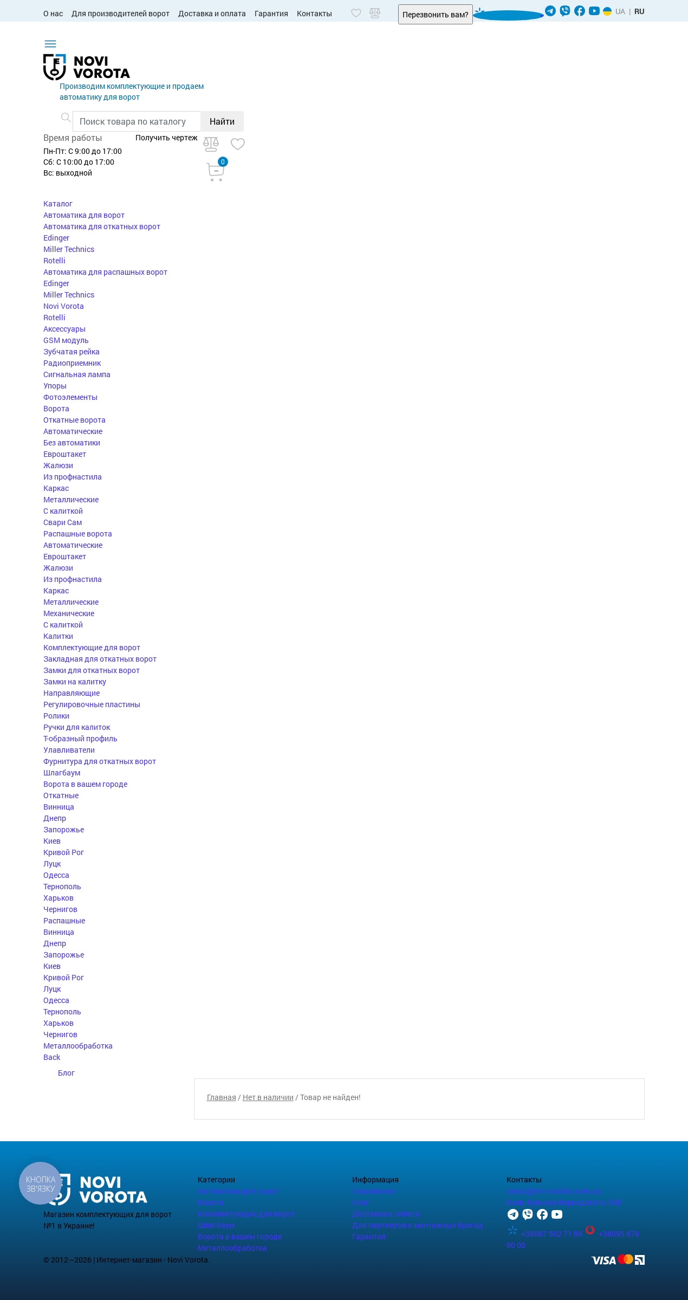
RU (639, 11)
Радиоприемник (72, 363)
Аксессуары (64, 329)
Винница (58, 806)
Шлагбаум (61, 772)
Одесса (56, 875)
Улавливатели (69, 750)
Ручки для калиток (76, 727)
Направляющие (71, 693)
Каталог (58, 203)
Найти (222, 121)
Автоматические (72, 431)
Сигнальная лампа (77, 374)
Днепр (54, 818)
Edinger (56, 237)
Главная (221, 1097)
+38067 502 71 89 (545, 1233)
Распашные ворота (77, 533)
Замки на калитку (74, 681)
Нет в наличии (268, 1097)
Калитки (58, 636)
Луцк (52, 863)
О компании (373, 1191)
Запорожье (63, 829)
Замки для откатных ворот (91, 670)
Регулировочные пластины (91, 704)
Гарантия (271, 13)
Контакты (314, 13)
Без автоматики (71, 442)
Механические (68, 613)
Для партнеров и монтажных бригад (417, 1225)
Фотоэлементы (70, 397)
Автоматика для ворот (84, 215)
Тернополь (62, 886)
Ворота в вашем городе (85, 784)
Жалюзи (58, 465)
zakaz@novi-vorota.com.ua (553, 1191)
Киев (52, 841)
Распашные (64, 920)
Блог (59, 1073)
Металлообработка (78, 1045)
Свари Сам (62, 522)
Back (51, 1057)
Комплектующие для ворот (91, 647)
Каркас (56, 488)
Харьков (58, 897)
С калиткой (63, 511)
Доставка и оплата (212, 13)
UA (620, 11)
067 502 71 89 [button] (505, 15)
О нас (53, 13)
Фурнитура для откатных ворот (99, 761)
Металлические (71, 499)
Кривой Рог (63, 852)
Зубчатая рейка (71, 351)
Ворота (56, 408)
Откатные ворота (74, 420)
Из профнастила (72, 476)
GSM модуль (66, 340)
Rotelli (54, 260)
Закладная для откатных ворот (100, 659)
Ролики (56, 715)
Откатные (61, 795)
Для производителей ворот (121, 13)
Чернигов (60, 909)
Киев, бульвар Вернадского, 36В (564, 1202)
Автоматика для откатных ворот (101, 226)
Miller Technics (68, 249)
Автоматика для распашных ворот (105, 272)
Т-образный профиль (80, 738)
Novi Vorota (63, 306)
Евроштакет (64, 454)
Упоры (55, 385)
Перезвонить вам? (436, 14)
